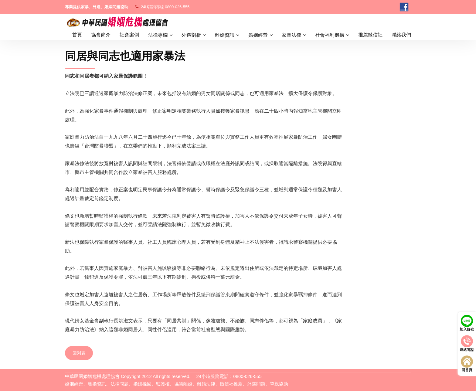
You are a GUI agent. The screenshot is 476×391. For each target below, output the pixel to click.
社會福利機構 (329, 35)
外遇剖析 (191, 35)
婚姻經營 (258, 35)
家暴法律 (291, 35)
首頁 (77, 34)
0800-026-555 (177, 7)
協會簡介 (100, 34)
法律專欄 (158, 35)
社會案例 (129, 34)
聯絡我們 (401, 34)
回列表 (79, 353)
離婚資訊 (224, 35)
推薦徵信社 (370, 34)
